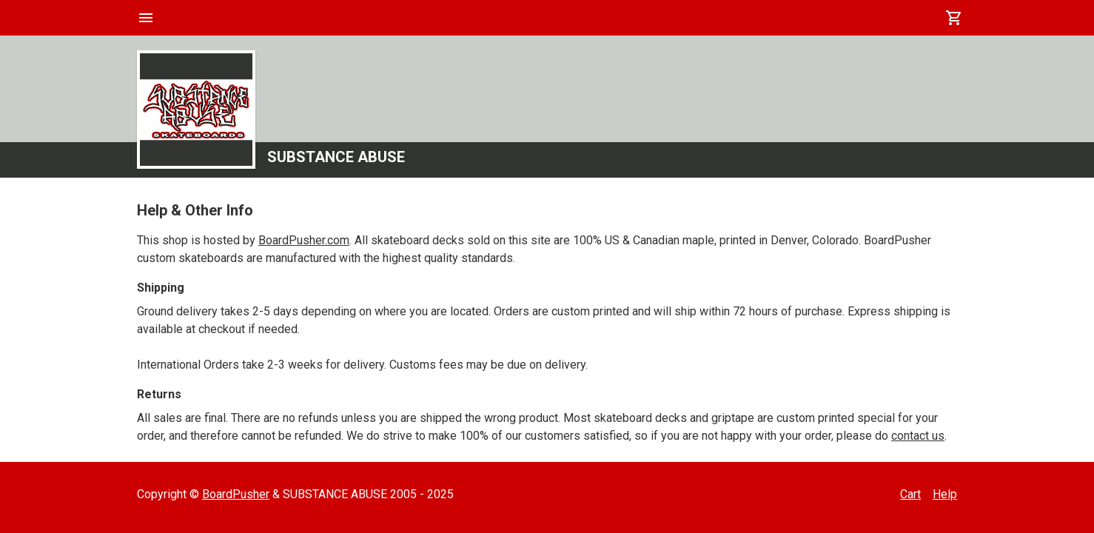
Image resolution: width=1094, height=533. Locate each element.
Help (945, 494)
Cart (910, 494)
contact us (917, 436)
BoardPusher (235, 494)
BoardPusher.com (303, 240)
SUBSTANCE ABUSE (336, 157)
